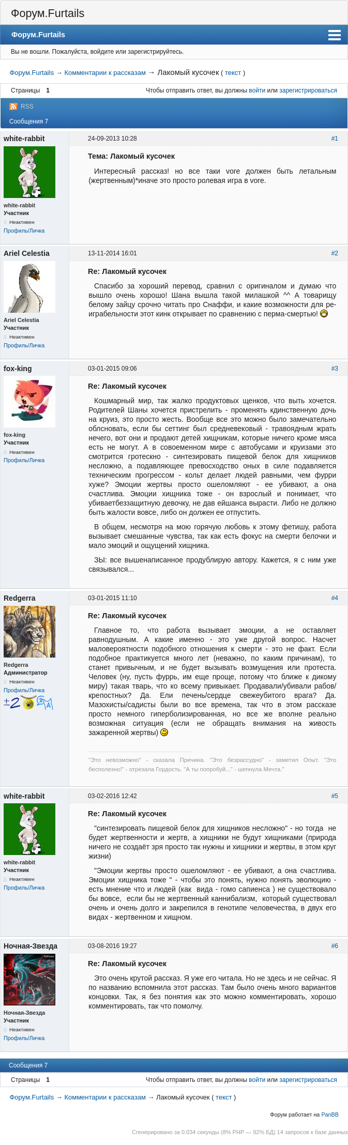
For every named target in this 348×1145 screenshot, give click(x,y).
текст (233, 73)
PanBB (330, 1114)
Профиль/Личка (24, 230)
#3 (334, 368)
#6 (334, 946)
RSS (27, 106)
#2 (334, 253)
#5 (334, 796)
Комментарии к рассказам (104, 73)
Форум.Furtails (47, 13)
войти (257, 90)
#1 (334, 138)
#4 (334, 598)
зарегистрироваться (308, 90)
